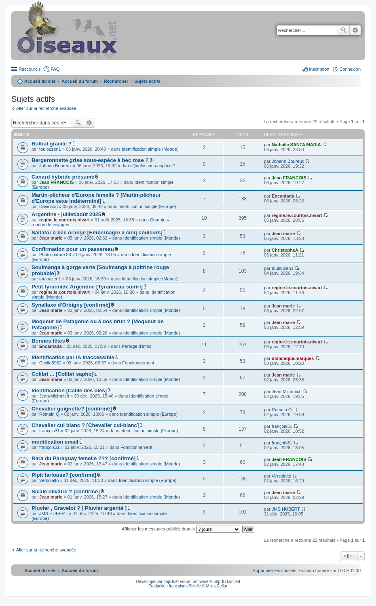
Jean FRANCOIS (56, 182)
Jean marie (50, 238)
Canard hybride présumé (63, 177)
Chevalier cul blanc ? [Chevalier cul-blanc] (85, 425)
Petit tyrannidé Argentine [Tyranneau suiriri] (87, 287)
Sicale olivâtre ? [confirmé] (66, 491)
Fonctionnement (138, 362)
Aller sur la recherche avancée (46, 108)
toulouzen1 (50, 149)
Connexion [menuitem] (350, 69)
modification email (55, 442)
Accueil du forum (79, 81)
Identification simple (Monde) (150, 149)
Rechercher (344, 30)
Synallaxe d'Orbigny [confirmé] (71, 305)
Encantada (283, 196)
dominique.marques (293, 358)
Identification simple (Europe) (147, 206)
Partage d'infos (136, 346)
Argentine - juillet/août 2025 (66, 214)
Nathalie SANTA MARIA (296, 144)
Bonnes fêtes (48, 341)
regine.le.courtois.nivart (64, 219)
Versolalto (49, 480)
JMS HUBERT (53, 513)
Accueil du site (40, 81)
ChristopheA (285, 250)
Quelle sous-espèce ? (153, 165)
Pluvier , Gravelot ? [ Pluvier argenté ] (79, 508)
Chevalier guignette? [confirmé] (72, 409)
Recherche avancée (355, 30)
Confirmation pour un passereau (73, 249)
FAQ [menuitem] (55, 69)
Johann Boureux (55, 165)
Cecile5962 (50, 362)
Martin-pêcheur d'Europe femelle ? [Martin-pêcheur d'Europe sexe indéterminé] (96, 198)
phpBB (169, 581)
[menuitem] (274, 570)
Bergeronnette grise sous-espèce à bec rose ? (90, 160)
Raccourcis (29, 69)
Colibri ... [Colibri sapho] (62, 374)
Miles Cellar (216, 586)
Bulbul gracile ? (52, 144)
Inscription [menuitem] (319, 69)
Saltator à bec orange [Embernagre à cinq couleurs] (97, 232)
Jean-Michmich (54, 395)
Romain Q (49, 414)
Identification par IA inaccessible (73, 357)
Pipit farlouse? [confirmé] (64, 475)
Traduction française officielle (175, 586)
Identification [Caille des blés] (69, 390)
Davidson (48, 206)
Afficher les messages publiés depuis (181, 528)
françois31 (49, 430)
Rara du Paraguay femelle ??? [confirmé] (83, 458)
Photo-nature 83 (55, 254)
